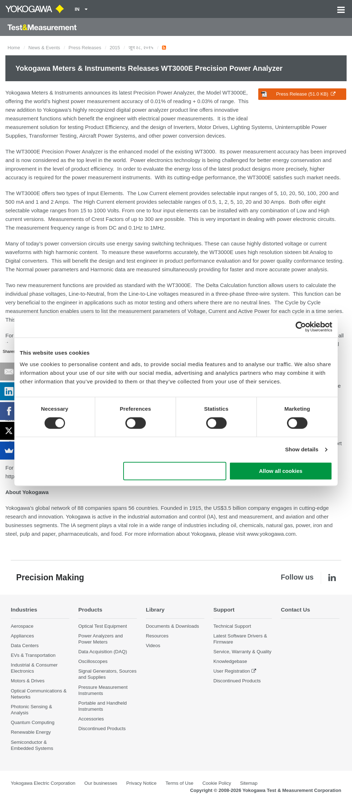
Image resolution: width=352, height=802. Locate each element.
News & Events (44, 47)
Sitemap (248, 783)
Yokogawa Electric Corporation (43, 783)
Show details (302, 449)
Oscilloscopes (92, 661)
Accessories (91, 719)
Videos (153, 645)
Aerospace (22, 626)
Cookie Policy (216, 783)
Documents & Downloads (172, 626)
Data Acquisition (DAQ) (102, 651)
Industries (24, 610)
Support (224, 610)
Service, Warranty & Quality (242, 651)
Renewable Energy (31, 732)
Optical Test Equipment (102, 626)
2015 (115, 47)
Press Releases (85, 47)
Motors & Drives (28, 680)
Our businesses (100, 783)
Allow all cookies (280, 471)
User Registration (231, 671)
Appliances (22, 636)
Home (14, 47)
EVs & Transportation (33, 655)
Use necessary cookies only (175, 471)
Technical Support (232, 626)
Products (90, 610)
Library (155, 610)
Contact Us (295, 610)
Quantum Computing (33, 722)
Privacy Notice (141, 783)
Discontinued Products (102, 728)
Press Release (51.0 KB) (298, 94)
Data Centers (25, 645)
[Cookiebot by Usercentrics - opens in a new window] (300, 326)
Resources (157, 636)
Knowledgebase (230, 661)
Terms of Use (180, 783)
